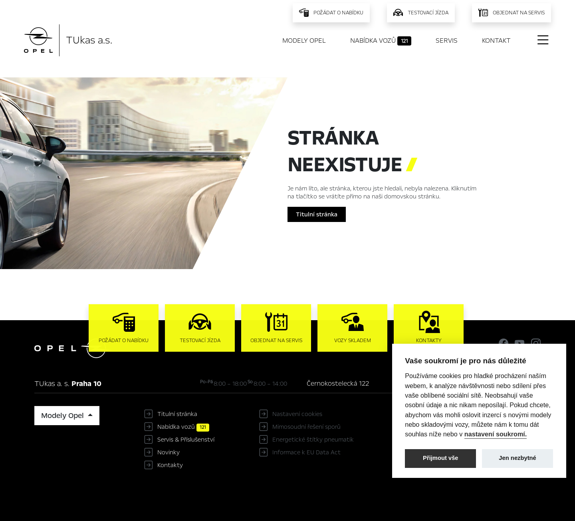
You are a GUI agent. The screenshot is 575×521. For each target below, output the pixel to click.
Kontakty (170, 465)
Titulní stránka (316, 214)
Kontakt (496, 40)
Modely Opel (304, 40)
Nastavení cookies (297, 414)
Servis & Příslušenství (185, 440)
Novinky (168, 452)
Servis (447, 40)
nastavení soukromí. (495, 434)
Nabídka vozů (380, 41)
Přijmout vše (440, 458)
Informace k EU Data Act (306, 452)
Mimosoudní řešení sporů (306, 427)
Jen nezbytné (517, 458)
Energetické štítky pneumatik (313, 440)
